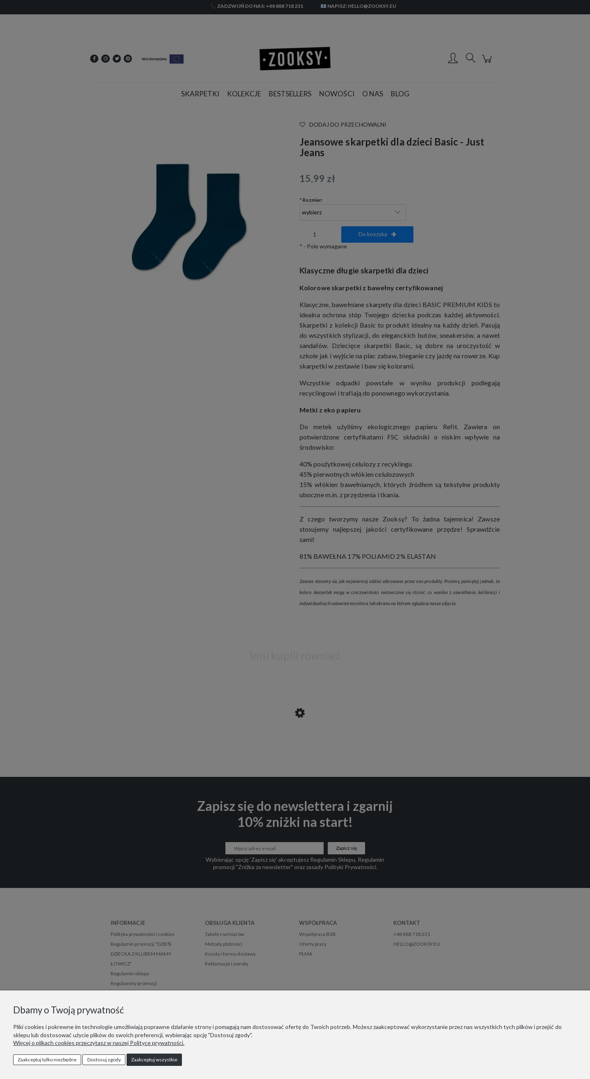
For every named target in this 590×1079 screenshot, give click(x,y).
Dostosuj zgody (104, 1059)
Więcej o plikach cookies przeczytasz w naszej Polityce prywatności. (98, 1042)
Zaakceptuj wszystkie (154, 1059)
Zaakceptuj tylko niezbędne (47, 1059)
